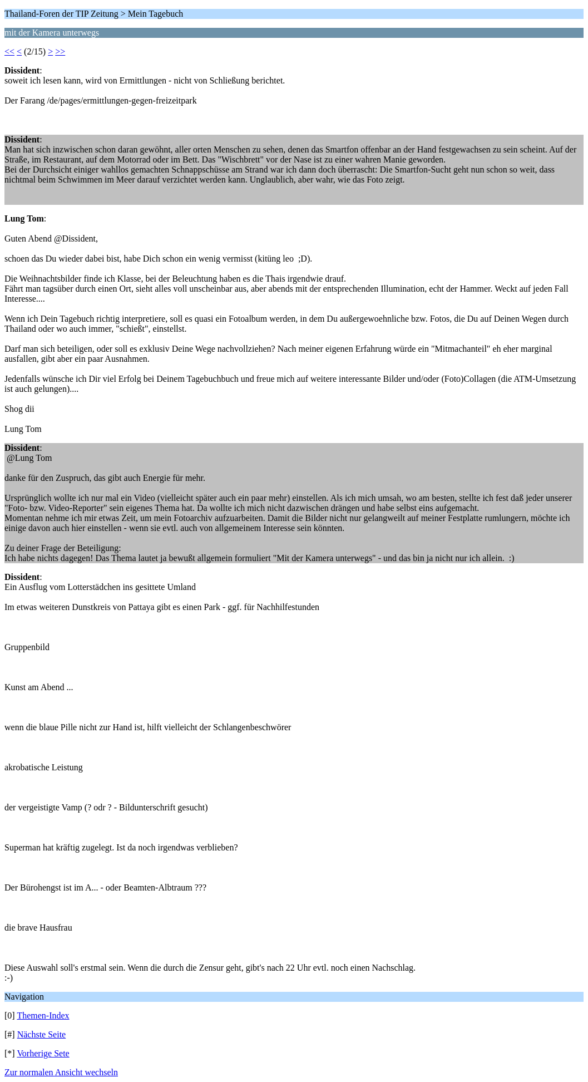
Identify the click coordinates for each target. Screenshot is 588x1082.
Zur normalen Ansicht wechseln (61, 1072)
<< (9, 51)
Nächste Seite (41, 1034)
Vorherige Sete (43, 1053)
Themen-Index (43, 1015)
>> (60, 51)
